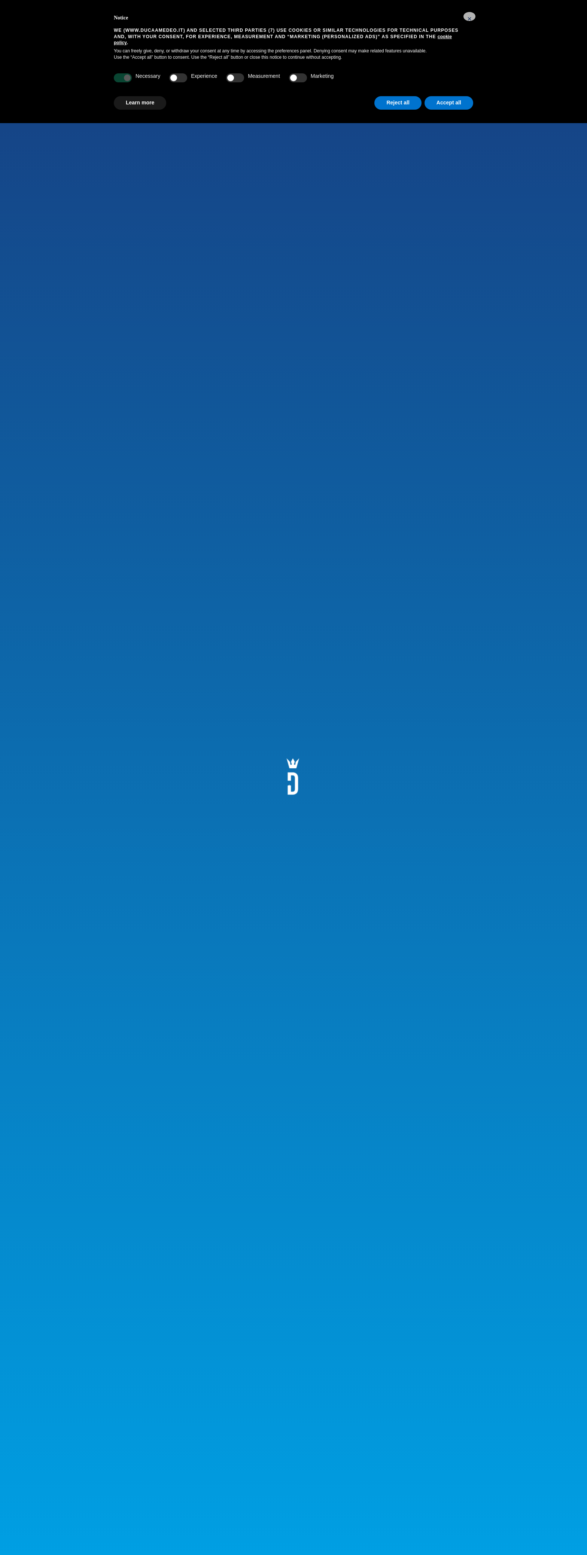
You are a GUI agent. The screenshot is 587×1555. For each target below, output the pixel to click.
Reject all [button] (397, 103)
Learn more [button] (140, 103)
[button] (469, 16)
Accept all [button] (449, 103)
